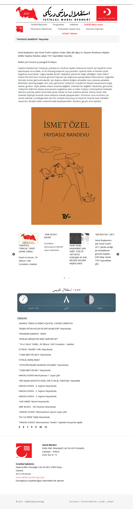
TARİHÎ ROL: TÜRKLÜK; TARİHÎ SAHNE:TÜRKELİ (26, 248)
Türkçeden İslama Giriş (69, 29)
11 (46, 426)
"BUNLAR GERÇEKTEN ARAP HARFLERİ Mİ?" (38, 339)
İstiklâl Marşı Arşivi (93, 24)
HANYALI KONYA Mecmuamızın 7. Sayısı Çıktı (39, 375)
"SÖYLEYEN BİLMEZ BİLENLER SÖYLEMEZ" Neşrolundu (43, 365)
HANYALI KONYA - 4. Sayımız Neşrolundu (38, 396)
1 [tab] (64, 278)
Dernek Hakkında (89, 501)
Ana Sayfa (74, 501)
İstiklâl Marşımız (39, 24)
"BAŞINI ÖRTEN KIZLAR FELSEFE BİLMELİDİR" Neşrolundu (45, 328)
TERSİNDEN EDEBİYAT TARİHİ (32, 333)
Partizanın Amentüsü (41, 29)
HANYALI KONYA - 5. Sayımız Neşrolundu (38, 391)
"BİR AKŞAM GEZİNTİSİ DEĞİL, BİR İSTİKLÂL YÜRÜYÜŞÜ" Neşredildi (49, 380)
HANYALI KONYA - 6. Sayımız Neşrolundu (38, 385)
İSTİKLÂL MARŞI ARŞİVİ (29, 359)
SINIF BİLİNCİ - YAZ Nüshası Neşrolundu (37, 406)
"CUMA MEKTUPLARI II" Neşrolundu (35, 354)
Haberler (74, 24)
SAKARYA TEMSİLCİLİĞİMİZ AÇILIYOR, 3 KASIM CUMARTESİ (46, 323)
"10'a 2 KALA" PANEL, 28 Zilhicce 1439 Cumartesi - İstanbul (46, 344)
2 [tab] (68, 278)
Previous (13, 254)
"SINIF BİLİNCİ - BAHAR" (51, 236)
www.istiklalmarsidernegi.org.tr (30, 477)
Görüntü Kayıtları (94, 29)
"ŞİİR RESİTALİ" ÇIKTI (104, 234)
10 (40, 426)
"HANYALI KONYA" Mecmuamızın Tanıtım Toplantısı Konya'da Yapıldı (50, 422)
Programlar (58, 24)
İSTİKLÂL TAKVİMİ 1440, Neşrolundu (36, 349)
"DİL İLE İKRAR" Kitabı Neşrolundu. (34, 417)
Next (118, 254)
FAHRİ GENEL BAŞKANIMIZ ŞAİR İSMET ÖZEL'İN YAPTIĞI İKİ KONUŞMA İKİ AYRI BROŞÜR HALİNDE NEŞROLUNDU (78, 254)
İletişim (110, 501)
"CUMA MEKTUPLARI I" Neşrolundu (35, 370)
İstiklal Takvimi (69, 33)
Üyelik (102, 501)
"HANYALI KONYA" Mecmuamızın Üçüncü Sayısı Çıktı (43, 412)
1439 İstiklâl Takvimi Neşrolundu (34, 401)
